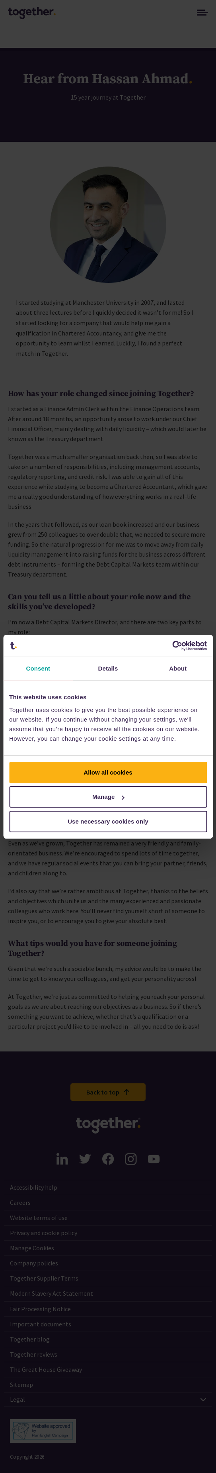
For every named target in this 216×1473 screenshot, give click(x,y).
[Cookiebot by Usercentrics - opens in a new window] (172, 646)
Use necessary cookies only (108, 821)
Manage (108, 796)
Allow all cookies (108, 772)
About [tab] (178, 668)
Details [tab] (108, 668)
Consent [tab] (38, 668)
